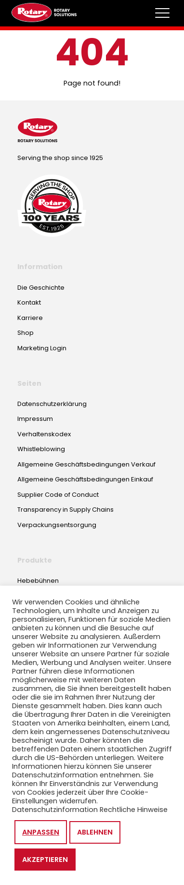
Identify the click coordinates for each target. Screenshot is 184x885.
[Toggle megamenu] (162, 13)
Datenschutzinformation (55, 809)
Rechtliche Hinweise (134, 809)
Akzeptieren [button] (45, 859)
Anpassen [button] (40, 832)
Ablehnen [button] (95, 832)
